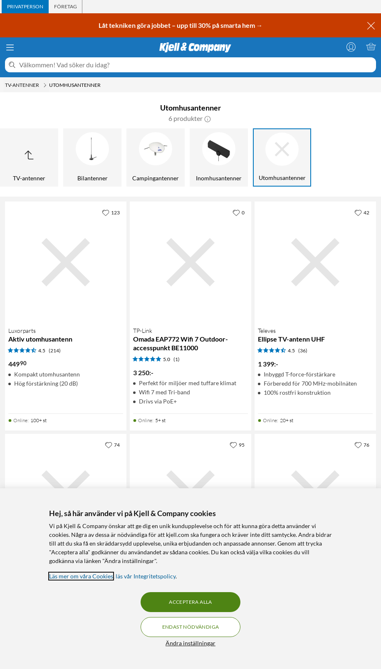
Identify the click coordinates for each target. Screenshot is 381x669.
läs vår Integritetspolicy (146, 576)
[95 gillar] (237, 445)
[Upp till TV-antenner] (29, 157)
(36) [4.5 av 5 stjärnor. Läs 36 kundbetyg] (302, 350)
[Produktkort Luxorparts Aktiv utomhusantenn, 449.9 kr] (65, 262)
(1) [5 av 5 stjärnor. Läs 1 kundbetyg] (176, 359)
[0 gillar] (239, 212)
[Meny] (10, 47)
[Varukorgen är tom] (371, 47)
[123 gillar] (111, 212)
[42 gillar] (361, 212)
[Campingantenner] (155, 157)
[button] (208, 118)
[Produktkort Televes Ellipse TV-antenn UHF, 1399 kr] (315, 262)
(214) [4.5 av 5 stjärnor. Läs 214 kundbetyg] (55, 350)
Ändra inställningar (190, 643)
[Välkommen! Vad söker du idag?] (196, 65)
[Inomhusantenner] (218, 157)
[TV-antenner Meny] (45, 85)
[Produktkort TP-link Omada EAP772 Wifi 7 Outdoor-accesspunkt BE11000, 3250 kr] (190, 262)
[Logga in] (351, 47)
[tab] (25, 6)
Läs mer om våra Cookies (81, 576)
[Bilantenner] (92, 157)
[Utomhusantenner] (282, 157)
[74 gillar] (112, 445)
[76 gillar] (361, 445)
